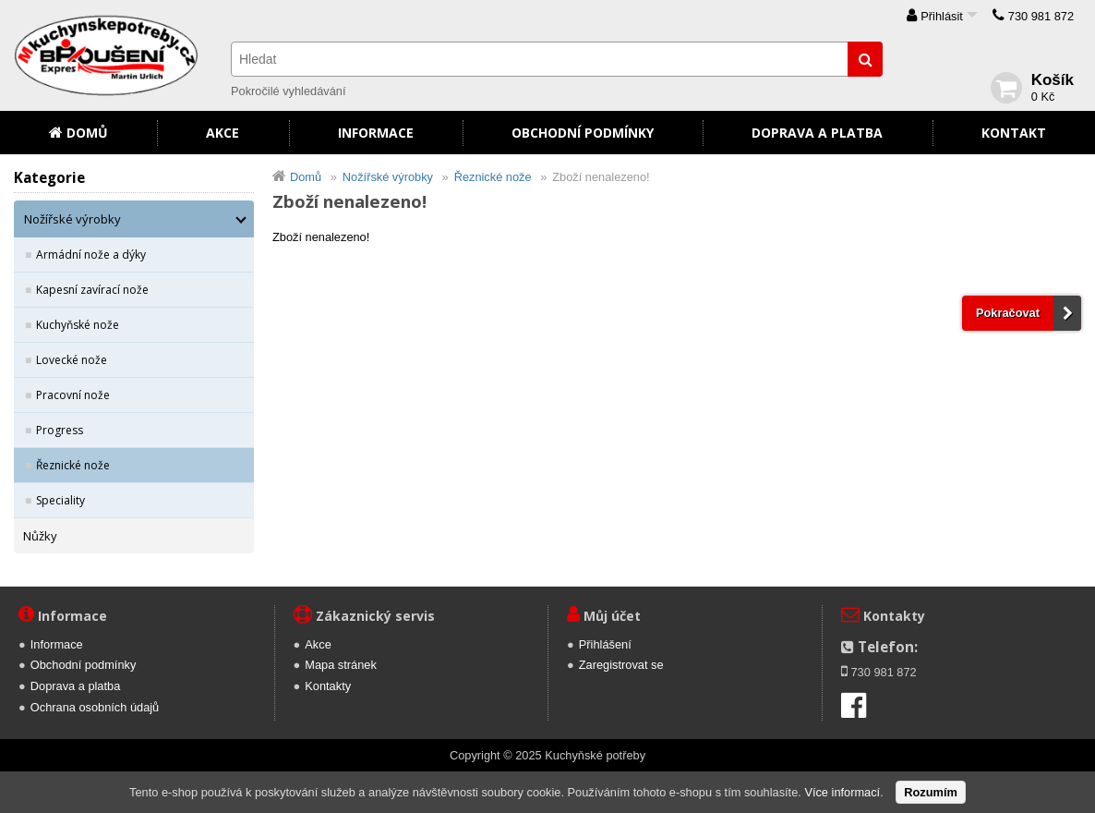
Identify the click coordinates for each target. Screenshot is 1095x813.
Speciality (60, 500)
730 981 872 (1041, 16)
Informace (376, 132)
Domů (87, 132)
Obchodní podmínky (582, 132)
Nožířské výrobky (72, 219)
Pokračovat (1008, 313)
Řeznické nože (73, 465)
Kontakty (328, 686)
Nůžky (40, 536)
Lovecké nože (71, 360)
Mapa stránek (341, 665)
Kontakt (1013, 132)
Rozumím (930, 792)
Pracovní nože (73, 395)
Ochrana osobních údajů (94, 707)
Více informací (842, 792)
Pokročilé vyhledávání (288, 91)
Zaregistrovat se (621, 665)
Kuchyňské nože (77, 325)
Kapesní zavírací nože (92, 289)
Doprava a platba (817, 132)
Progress (59, 430)
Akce (222, 132)
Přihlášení (605, 644)
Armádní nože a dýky (91, 254)
